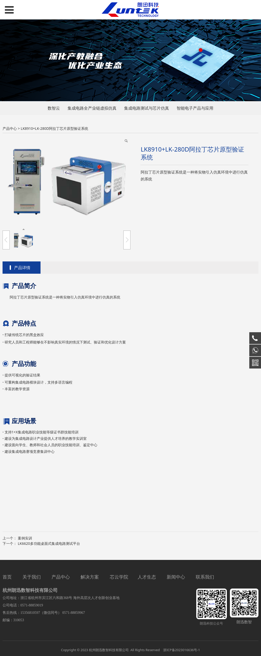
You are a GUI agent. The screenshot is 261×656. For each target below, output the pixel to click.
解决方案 (90, 577)
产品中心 (10, 128)
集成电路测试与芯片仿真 (146, 108)
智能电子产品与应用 (195, 108)
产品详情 (22, 267)
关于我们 (31, 577)
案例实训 (25, 538)
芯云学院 (119, 577)
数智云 (54, 108)
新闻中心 (176, 577)
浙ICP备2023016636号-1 (181, 650)
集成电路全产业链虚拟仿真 (92, 108)
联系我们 (205, 577)
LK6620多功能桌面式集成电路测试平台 (49, 543)
